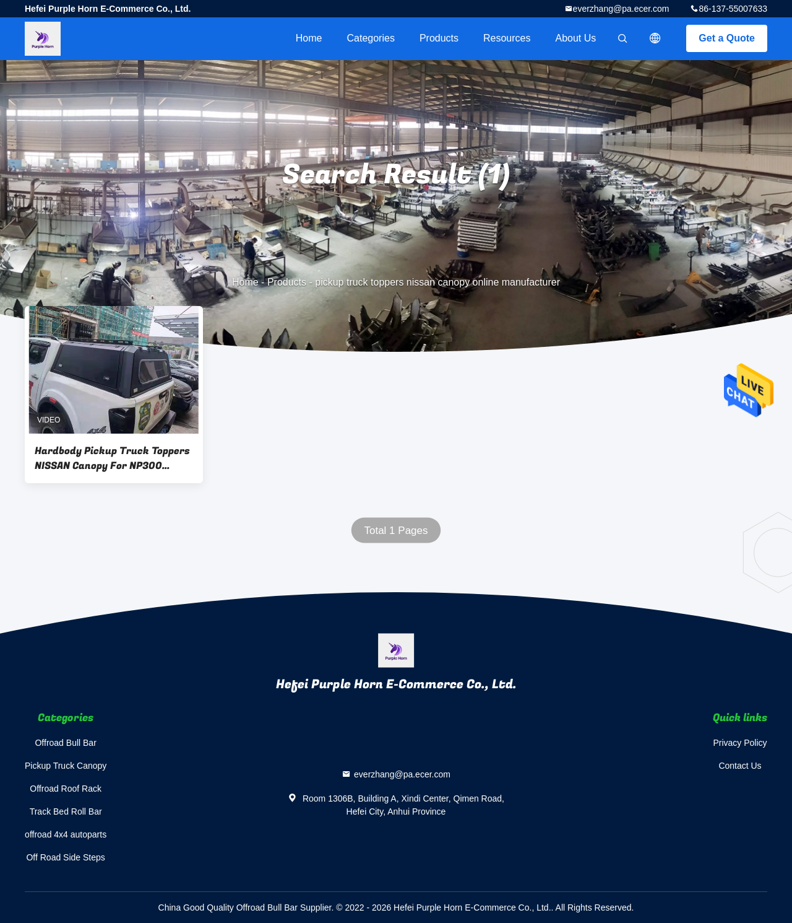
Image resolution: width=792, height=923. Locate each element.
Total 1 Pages (396, 530)
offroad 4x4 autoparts (65, 834)
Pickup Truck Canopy (65, 766)
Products (439, 38)
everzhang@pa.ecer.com (621, 9)
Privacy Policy (740, 743)
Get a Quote (727, 38)
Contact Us (739, 766)
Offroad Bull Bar (65, 743)
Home (309, 38)
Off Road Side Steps (65, 857)
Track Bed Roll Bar (66, 811)
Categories (371, 38)
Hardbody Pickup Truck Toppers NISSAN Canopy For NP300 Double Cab (112, 458)
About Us (576, 38)
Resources (506, 38)
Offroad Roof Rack (65, 789)
